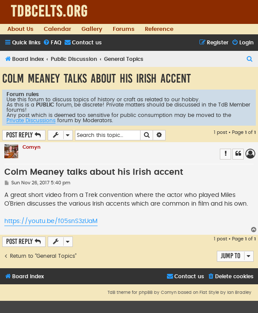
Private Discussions (31, 120)
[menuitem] (52, 43)
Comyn (31, 147)
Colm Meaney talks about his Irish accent (96, 78)
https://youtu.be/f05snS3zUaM (51, 221)
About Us (20, 29)
